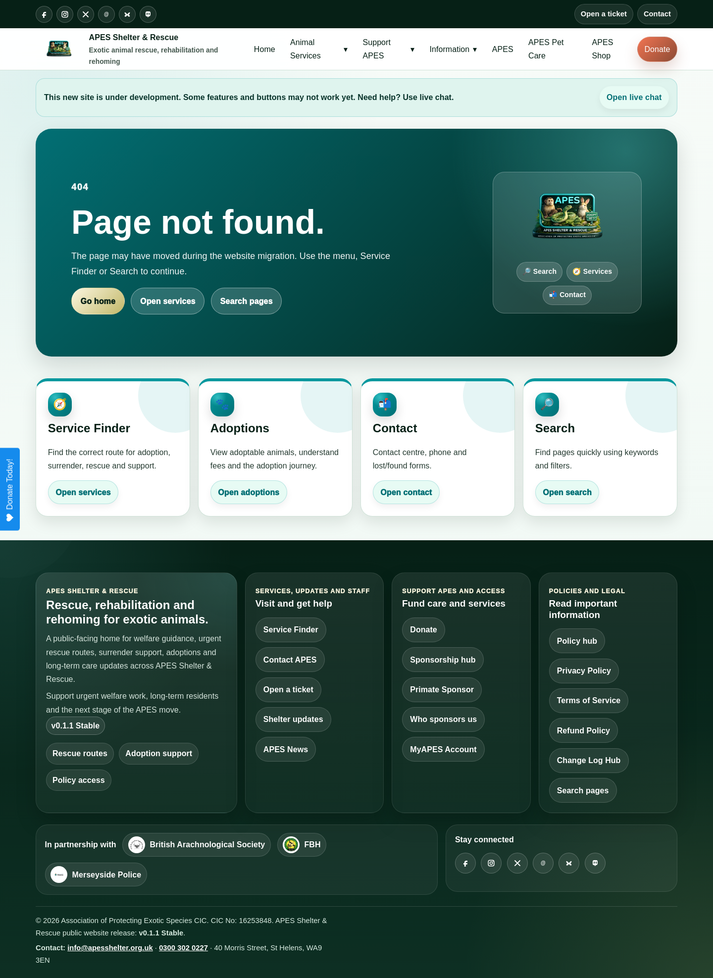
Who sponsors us (443, 719)
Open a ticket (604, 14)
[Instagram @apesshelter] (64, 14)
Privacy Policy (584, 671)
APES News (285, 749)
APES (502, 49)
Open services (167, 301)
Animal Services (319, 49)
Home (264, 49)
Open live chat (634, 97)
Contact (657, 14)
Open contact (406, 492)
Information (453, 49)
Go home (98, 301)
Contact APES (290, 660)
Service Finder (290, 629)
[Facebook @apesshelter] (44, 14)
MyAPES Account (443, 749)
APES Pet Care (546, 49)
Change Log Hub (589, 760)
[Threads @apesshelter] (106, 14)
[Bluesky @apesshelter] (127, 14)
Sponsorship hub (442, 660)
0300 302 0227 (183, 948)
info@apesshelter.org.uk (110, 948)
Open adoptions (248, 492)
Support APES (389, 49)
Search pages (246, 301)
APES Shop (602, 49)
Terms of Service (589, 700)
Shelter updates (293, 719)
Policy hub (577, 641)
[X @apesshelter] (85, 14)
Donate (657, 49)
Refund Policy (583, 730)
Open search (567, 492)
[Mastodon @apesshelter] (148, 14)
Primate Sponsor (442, 689)
